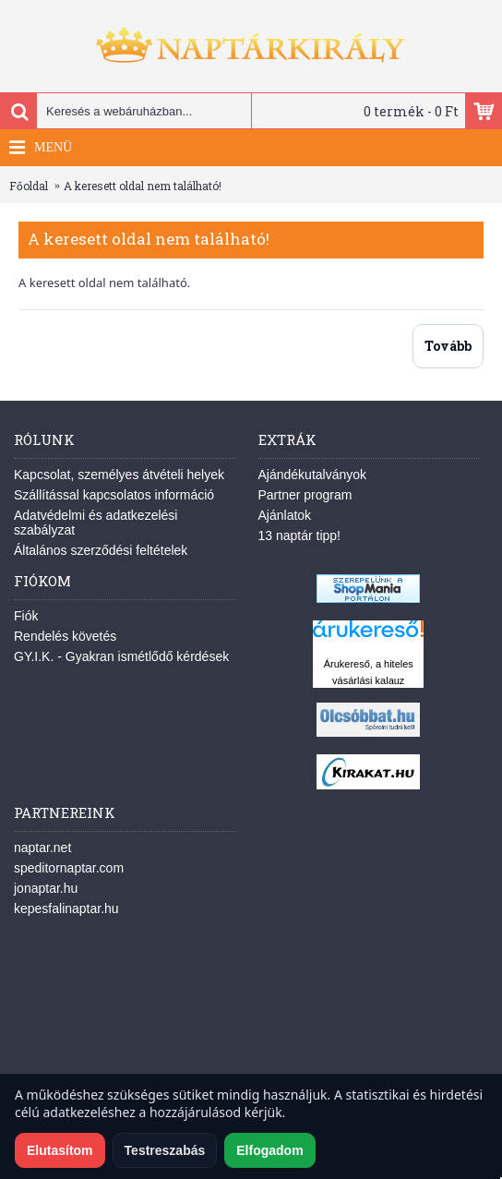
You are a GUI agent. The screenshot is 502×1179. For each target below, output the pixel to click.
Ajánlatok (285, 515)
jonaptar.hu (46, 888)
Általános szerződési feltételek (100, 550)
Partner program (305, 494)
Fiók (26, 615)
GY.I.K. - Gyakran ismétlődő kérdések (121, 656)
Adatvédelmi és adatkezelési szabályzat (95, 522)
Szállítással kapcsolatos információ (114, 494)
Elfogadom (269, 1150)
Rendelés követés (65, 636)
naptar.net (42, 847)
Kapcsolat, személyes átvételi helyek (119, 474)
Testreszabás (165, 1150)
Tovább (448, 346)
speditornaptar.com (69, 867)
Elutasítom (60, 1150)
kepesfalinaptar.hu (66, 908)
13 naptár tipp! (299, 535)
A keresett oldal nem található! (142, 185)
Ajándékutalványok (312, 474)
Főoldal (28, 185)
